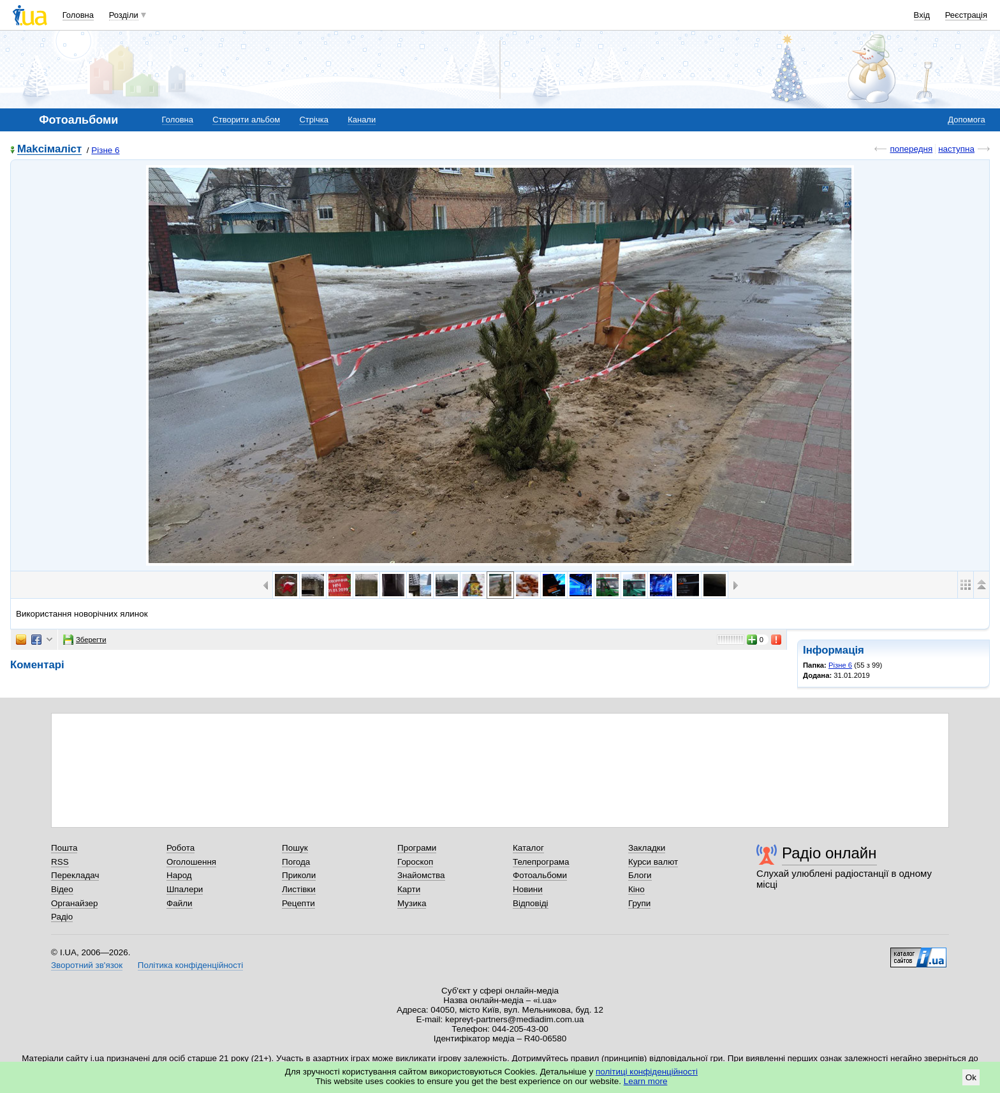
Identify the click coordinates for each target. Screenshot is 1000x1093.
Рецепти (298, 903)
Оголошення (191, 862)
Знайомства (421, 875)
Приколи (299, 875)
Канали (362, 119)
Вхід (922, 15)
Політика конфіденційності (190, 965)
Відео (62, 889)
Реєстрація (966, 15)
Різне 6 (105, 150)
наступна (956, 149)
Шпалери (184, 889)
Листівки (299, 889)
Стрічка (313, 119)
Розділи (123, 15)
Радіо (62, 916)
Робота (180, 848)
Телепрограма (541, 862)
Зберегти (85, 640)
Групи (639, 903)
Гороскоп (415, 862)
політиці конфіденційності (647, 1071)
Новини (528, 889)
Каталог (528, 848)
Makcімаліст (49, 149)
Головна (78, 15)
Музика (411, 903)
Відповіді (530, 903)
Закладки (646, 848)
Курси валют (653, 862)
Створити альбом (246, 119)
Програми (416, 848)
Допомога (966, 119)
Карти (408, 889)
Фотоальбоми (540, 875)
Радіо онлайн (829, 853)
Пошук (295, 848)
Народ (179, 875)
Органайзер (74, 903)
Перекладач (75, 875)
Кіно (636, 889)
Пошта (64, 848)
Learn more (646, 1081)
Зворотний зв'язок (86, 965)
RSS (60, 862)
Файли (179, 903)
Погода (296, 862)
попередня (911, 149)
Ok (971, 1077)
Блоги (640, 875)
